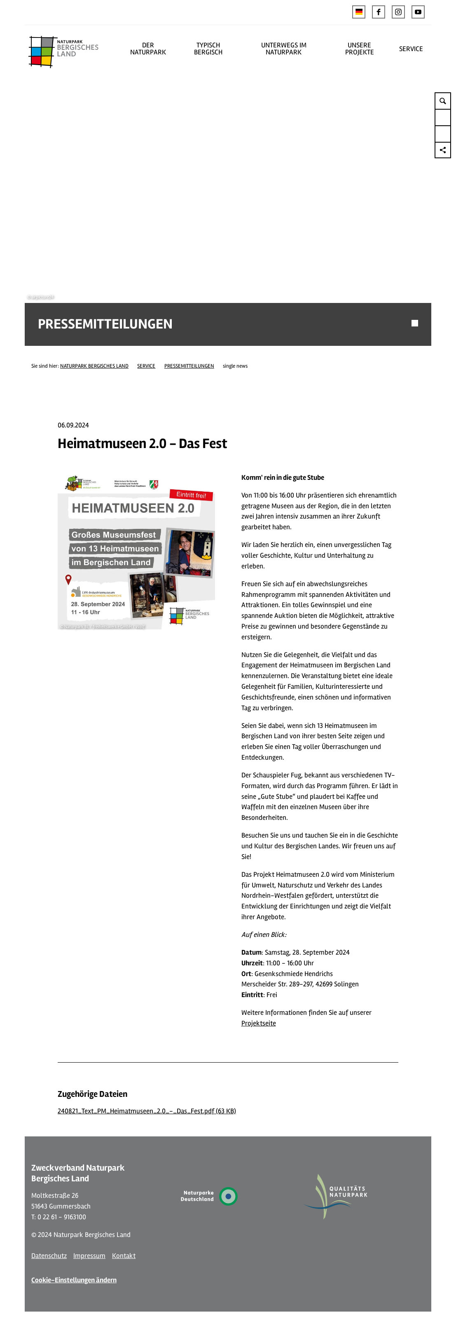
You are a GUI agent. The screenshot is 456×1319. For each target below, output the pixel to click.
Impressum (89, 1238)
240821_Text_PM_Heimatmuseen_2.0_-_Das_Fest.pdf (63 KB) (147, 1093)
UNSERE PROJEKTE (359, 48)
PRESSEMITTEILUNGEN (189, 348)
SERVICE (411, 49)
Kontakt (124, 1238)
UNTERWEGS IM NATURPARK (283, 48)
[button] (378, 12)
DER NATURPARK (148, 48)
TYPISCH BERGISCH (208, 48)
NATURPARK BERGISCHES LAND (94, 348)
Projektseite (258, 1006)
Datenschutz (49, 1238)
